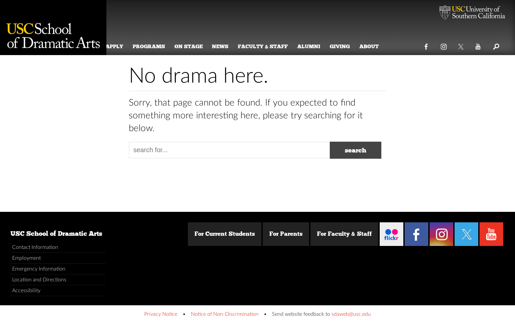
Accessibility (26, 290)
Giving (348, 46)
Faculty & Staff (271, 46)
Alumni (316, 46)
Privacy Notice (160, 314)
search (355, 150)
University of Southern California (472, 13)
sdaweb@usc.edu (351, 314)
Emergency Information (38, 269)
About (377, 46)
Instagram (444, 45)
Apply (122, 46)
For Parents (285, 233)
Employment (26, 258)
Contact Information (35, 247)
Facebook (426, 45)
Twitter (461, 45)
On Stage (197, 46)
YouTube (478, 45)
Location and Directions (39, 279)
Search (496, 45)
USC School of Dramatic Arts (56, 233)
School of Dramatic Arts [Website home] (53, 27)
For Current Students (224, 233)
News (228, 46)
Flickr (391, 234)
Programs (157, 46)
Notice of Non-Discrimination (224, 314)
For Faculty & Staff (344, 233)
